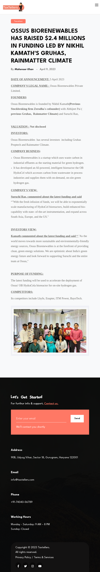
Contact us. (51, 403)
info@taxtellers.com (22, 480)
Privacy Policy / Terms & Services (34, 557)
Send (77, 418)
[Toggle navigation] (97, 5)
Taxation (18, 21)
